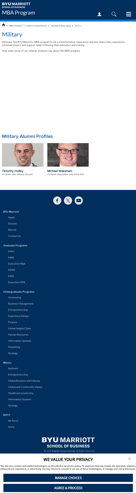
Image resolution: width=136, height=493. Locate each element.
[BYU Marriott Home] (16, 5)
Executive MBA (16, 263)
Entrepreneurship (18, 309)
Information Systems (19, 340)
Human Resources (18, 334)
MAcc (11, 251)
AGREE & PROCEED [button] (68, 488)
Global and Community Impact (25, 386)
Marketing (14, 346)
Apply (11, 217)
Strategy (13, 353)
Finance (12, 322)
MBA (11, 257)
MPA (11, 275)
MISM (11, 269)
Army (11, 426)
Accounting (14, 297)
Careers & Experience (36, 25)
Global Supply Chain (19, 328)
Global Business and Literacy (24, 380)
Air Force (13, 420)
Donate (12, 223)
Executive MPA (16, 282)
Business (13, 368)
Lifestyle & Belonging (61, 25)
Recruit (12, 229)
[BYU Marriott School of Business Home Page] (3, 24)
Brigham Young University (63, 451)
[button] (129, 458)
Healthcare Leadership (20, 393)
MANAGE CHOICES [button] (68, 478)
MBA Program (18, 12)
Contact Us (14, 235)
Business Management (21, 303)
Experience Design (18, 315)
